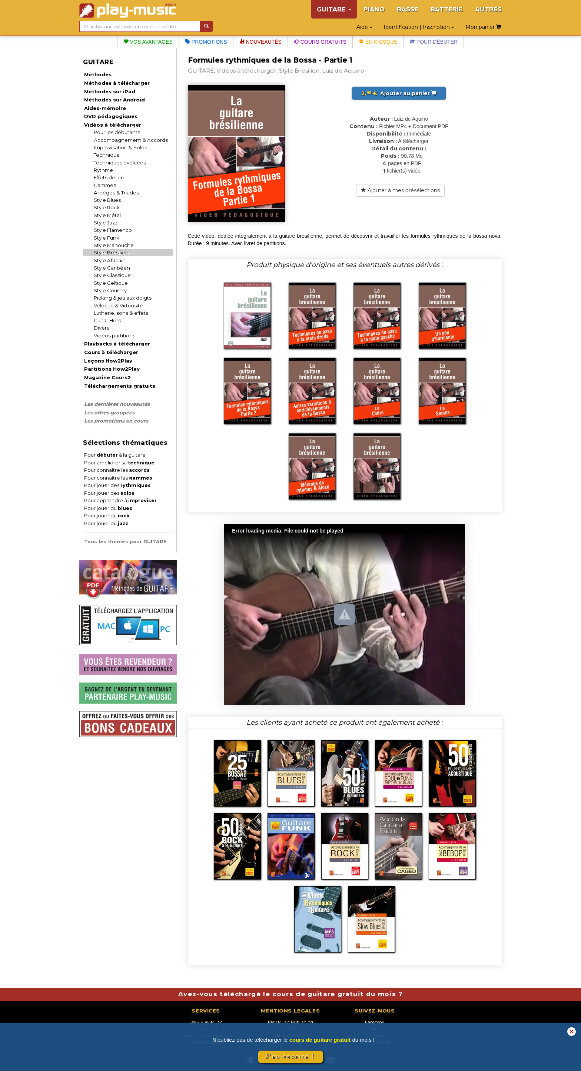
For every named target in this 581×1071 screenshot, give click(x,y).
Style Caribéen (112, 268)
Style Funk (106, 238)
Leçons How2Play (108, 361)
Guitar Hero (108, 320)
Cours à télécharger (111, 352)
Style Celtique (111, 283)
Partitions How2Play (112, 369)
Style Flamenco (113, 230)
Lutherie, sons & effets (121, 313)
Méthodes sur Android (114, 100)
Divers (101, 328)
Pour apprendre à (120, 500)
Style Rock (107, 207)
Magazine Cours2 (107, 377)
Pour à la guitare (115, 455)
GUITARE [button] (334, 9)
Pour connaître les (117, 470)
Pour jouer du (108, 508)
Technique (107, 155)
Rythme (103, 170)
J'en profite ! (290, 1057)
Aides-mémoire (105, 108)
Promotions (206, 42)
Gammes (105, 185)
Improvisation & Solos (120, 147)
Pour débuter (434, 42)
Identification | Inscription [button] (419, 27)
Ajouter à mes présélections (400, 190)
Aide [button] (364, 27)
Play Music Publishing (290, 1022)
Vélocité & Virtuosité (118, 305)
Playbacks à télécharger (117, 344)
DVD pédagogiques (110, 116)
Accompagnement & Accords (131, 140)
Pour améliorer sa (119, 463)
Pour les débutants (117, 132)
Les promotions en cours (116, 421)
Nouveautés (260, 42)
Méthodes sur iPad (109, 91)
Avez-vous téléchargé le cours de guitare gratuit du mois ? (290, 994)
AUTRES (488, 9)
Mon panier (483, 27)
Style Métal (107, 215)
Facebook (374, 1022)
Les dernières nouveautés (117, 404)
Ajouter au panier (398, 93)
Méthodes (98, 74)
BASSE (407, 9)
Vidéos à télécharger (112, 125)
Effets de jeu (109, 177)
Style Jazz (105, 223)
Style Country (110, 290)
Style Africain (110, 260)
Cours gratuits (320, 42)
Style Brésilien (111, 253)
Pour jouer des (117, 485)
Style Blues (107, 200)
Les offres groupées (109, 413)
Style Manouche (114, 245)
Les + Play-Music (206, 1022)
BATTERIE (447, 9)
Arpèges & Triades (116, 193)
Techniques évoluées (120, 163)
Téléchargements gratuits (119, 386)
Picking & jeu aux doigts (123, 298)
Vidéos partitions (114, 335)
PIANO (374, 9)
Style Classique (112, 275)
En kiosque (378, 42)
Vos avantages (148, 42)
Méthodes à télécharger (117, 83)
